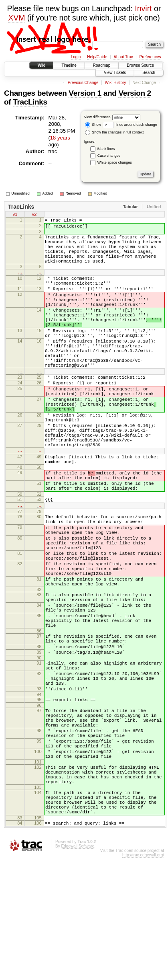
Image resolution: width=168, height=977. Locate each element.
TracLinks (30, 102)
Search (148, 72)
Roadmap (101, 65)
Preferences (150, 57)
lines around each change (130, 125)
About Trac (123, 57)
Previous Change (83, 82)
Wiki (41, 65)
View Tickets (115, 72)
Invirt (143, 8)
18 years (60, 138)
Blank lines (106, 149)
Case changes (109, 156)
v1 (15, 215)
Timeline (68, 65)
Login (76, 57)
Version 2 (134, 93)
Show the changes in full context (114, 132)
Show (93, 125)
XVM (16, 17)
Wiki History (115, 82)
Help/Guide (97, 57)
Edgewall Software (77, 965)
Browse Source (140, 65)
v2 (34, 215)
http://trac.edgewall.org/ (143, 974)
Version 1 (85, 93)
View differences (97, 117)
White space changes (114, 162)
